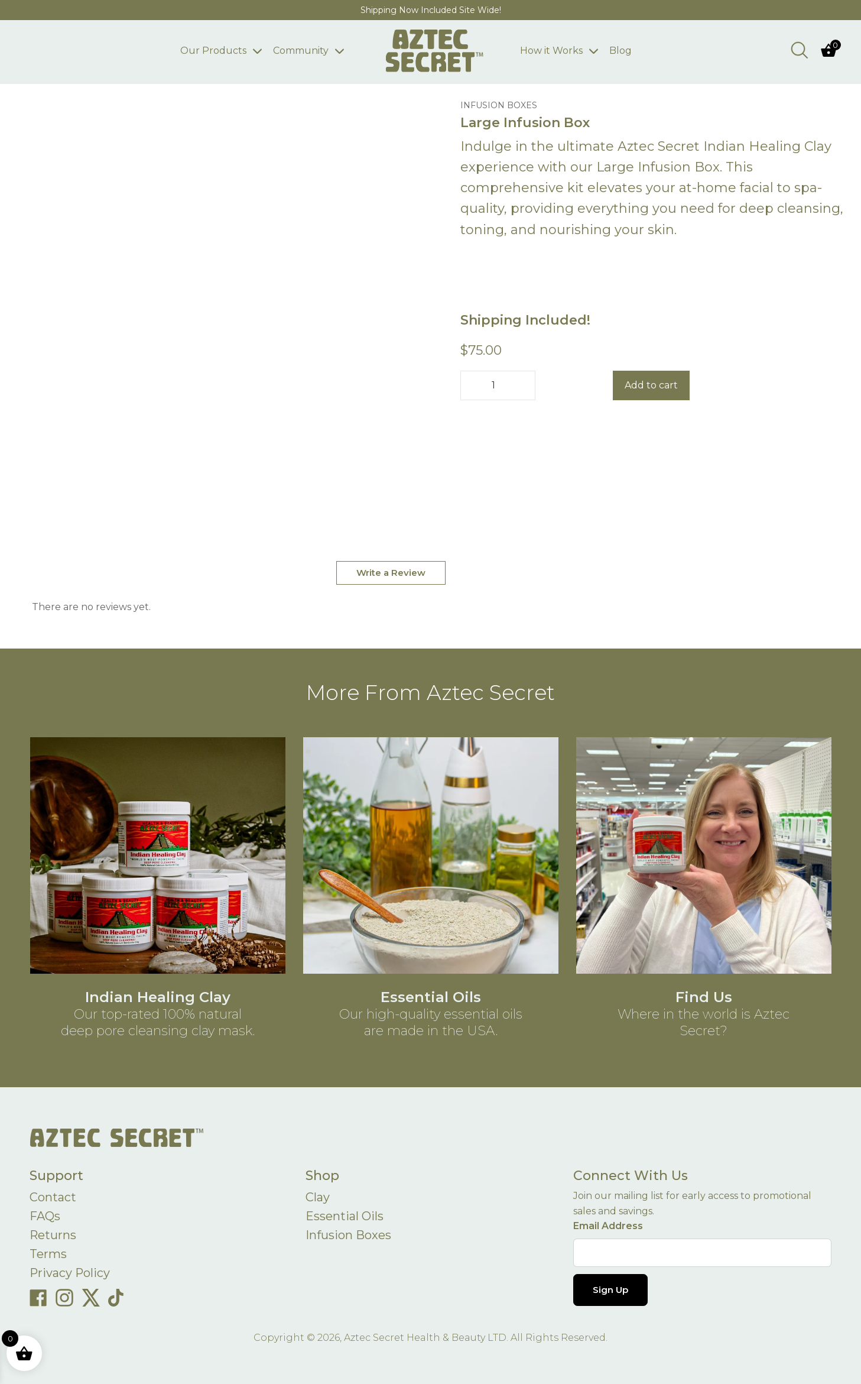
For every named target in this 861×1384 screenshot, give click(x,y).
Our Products (213, 50)
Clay (318, 1198)
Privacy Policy (70, 1273)
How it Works (552, 50)
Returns (53, 1236)
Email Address (608, 1225)
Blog (621, 50)
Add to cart (651, 385)
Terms (48, 1254)
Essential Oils (345, 1217)
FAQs (45, 1217)
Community (301, 50)
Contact (53, 1198)
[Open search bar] (799, 49)
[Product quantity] (497, 385)
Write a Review (390, 572)
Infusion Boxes (348, 1236)
